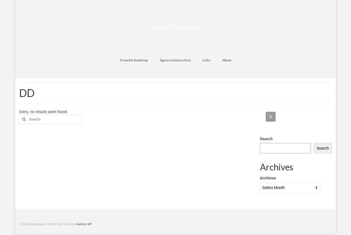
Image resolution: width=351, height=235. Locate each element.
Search (266, 139)
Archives (268, 178)
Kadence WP (84, 224)
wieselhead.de (175, 26)
